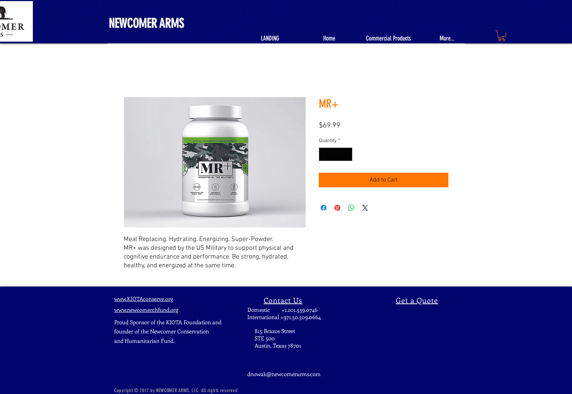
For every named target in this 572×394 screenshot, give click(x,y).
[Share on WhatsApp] (351, 207)
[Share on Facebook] (323, 207)
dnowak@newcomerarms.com (284, 374)
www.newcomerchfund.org (146, 309)
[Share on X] (365, 207)
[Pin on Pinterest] (337, 207)
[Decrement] (324, 154)
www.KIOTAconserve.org (143, 298)
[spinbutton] (335, 154)
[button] (501, 35)
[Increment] (346, 154)
